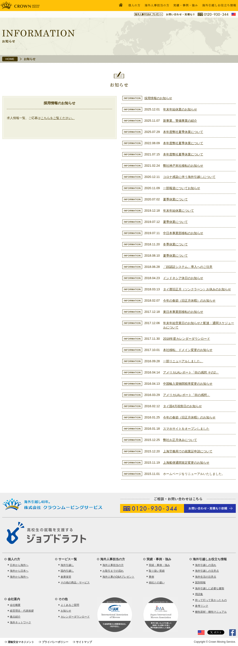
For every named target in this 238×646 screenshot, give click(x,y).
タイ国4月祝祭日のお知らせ (182, 406)
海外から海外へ (19, 576)
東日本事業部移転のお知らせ (183, 312)
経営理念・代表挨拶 (22, 610)
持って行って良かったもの (211, 600)
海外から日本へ (19, 570)
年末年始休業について (178, 210)
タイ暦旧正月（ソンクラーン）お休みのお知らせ (197, 289)
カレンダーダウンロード (75, 616)
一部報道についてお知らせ (181, 188)
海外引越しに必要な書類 (209, 588)
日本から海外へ (19, 565)
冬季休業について (175, 244)
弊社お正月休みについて (180, 440)
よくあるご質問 (70, 605)
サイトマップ (84, 642)
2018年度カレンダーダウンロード (186, 338)
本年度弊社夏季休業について (183, 132)
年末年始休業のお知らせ (180, 109)
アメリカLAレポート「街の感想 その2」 (191, 372)
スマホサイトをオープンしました (186, 428)
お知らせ (66, 610)
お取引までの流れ (113, 570)
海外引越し (67, 565)
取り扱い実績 (157, 570)
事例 (151, 576)
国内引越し (67, 570)
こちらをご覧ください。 (58, 118)
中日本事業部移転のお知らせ (183, 233)
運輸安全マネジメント (21, 642)
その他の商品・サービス (75, 582)
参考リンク (201, 605)
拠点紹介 (15, 616)
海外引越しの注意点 (207, 570)
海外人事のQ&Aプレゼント (118, 576)
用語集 (199, 594)
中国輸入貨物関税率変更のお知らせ (187, 383)
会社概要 (15, 605)
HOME (10, 59)
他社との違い (157, 582)
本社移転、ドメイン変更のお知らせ (187, 350)
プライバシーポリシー (55, 642)
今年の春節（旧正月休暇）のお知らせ (189, 300)
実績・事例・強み (159, 565)
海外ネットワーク (20, 622)
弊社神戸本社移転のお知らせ (183, 165)
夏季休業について (175, 199)
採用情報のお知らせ (158, 98)
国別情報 (200, 582)
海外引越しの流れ (205, 565)
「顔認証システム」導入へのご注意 (187, 267)
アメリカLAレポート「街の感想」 (186, 395)
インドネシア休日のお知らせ (183, 278)
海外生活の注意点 (205, 576)
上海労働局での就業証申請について (187, 451)
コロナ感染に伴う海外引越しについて (189, 177)
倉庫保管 (66, 576)
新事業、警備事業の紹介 (180, 120)
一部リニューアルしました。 (183, 361)
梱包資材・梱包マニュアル (211, 611)
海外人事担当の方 (113, 565)
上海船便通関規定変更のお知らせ (186, 462)
